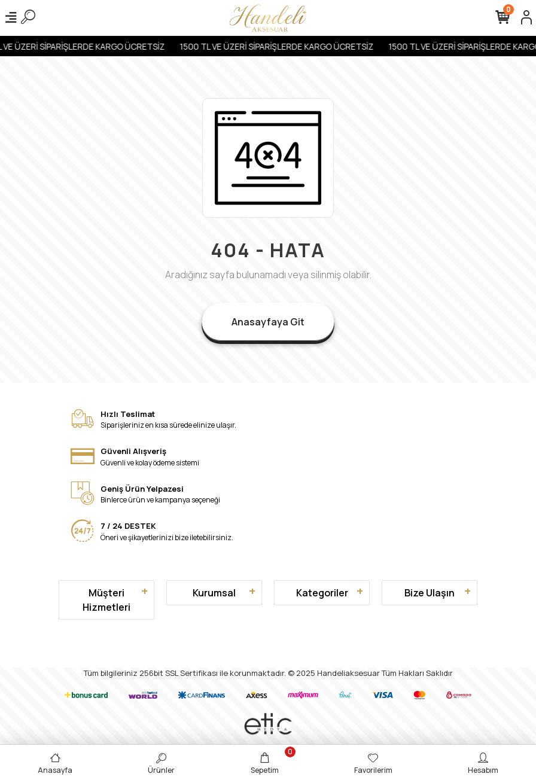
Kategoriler (322, 592)
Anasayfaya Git (268, 321)
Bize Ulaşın (429, 592)
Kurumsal (214, 592)
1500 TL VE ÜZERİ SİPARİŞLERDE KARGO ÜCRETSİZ (282, 46)
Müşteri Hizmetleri (106, 600)
